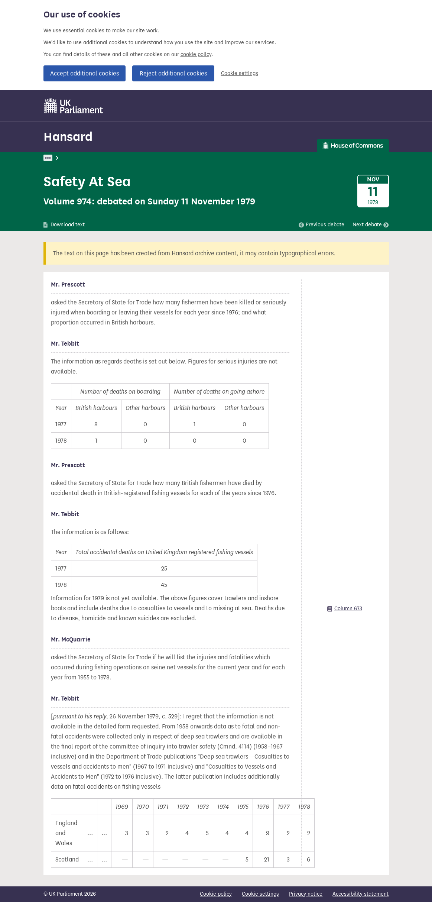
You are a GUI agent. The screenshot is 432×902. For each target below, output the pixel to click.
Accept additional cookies (84, 73)
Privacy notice (305, 894)
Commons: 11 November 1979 (151, 158)
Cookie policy (216, 894)
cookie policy (196, 54)
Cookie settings (239, 73)
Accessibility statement (360, 894)
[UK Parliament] (73, 106)
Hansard (67, 136)
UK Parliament (60, 158)
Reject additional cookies (173, 73)
